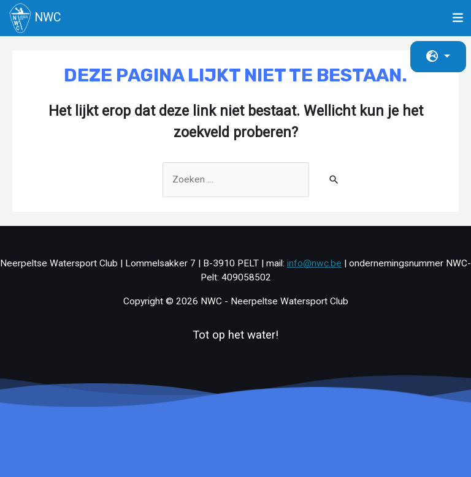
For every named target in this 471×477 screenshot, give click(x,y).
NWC (35, 18)
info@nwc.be (314, 263)
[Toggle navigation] (458, 18)
